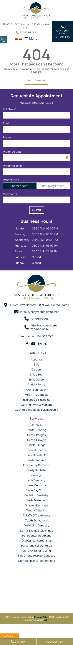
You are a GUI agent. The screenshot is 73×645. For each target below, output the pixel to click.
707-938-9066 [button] (26, 32)
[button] (3, 39)
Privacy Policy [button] (41, 616)
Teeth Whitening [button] (36, 509)
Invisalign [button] (36, 474)
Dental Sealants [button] (36, 453)
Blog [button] (36, 363)
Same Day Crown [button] (36, 489)
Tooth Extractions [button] (36, 519)
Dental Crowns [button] (36, 438)
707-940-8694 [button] (62, 36)
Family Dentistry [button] (37, 469)
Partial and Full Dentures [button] (36, 544)
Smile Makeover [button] (36, 499)
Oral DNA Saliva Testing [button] (36, 549)
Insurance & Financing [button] (36, 398)
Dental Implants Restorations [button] (36, 559)
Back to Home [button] (36, 80)
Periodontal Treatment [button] (36, 534)
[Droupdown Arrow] (67, 170)
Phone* (8, 136)
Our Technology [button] (36, 388)
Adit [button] (46, 619)
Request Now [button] (54, 641)
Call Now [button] (18, 641)
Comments (10, 192)
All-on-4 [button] (36, 423)
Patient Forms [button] (36, 383)
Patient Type (11, 178)
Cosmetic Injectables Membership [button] (36, 408)
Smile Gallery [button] (36, 378)
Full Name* (9, 108)
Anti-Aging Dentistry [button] (36, 524)
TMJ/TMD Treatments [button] (36, 514)
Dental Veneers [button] (36, 458)
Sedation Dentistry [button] (36, 494)
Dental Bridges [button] (36, 433)
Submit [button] (36, 208)
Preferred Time (12, 164)
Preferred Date (12, 150)
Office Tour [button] (36, 373)
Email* (7, 122)
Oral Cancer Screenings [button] (36, 539)
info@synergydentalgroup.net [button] (39, 310)
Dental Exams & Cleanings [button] (36, 529)
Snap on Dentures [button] (36, 504)
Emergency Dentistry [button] (36, 464)
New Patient (20, 184)
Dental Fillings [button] (36, 443)
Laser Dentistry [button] (36, 484)
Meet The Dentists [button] (36, 393)
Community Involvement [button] (36, 403)
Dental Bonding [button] (36, 428)
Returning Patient (53, 184)
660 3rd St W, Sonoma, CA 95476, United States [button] (39, 303)
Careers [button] (36, 368)
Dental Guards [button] (37, 448)
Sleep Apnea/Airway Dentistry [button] (36, 554)
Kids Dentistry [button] (36, 479)
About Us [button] (36, 358)
